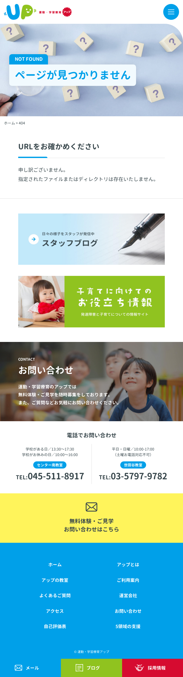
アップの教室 (54, 580)
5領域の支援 (128, 626)
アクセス (55, 611)
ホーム (55, 565)
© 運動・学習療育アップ (91, 652)
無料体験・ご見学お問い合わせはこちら (91, 525)
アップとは (128, 565)
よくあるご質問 (55, 595)
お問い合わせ (128, 611)
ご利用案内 (128, 580)
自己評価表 (55, 626)
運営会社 (128, 595)
